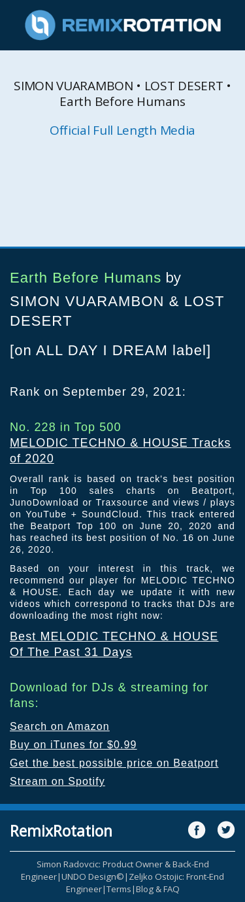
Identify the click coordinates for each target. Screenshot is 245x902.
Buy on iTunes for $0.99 (73, 744)
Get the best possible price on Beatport (114, 763)
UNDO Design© (92, 876)
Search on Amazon (60, 726)
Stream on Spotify (57, 781)
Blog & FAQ (158, 889)
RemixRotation (61, 830)
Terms (118, 889)
